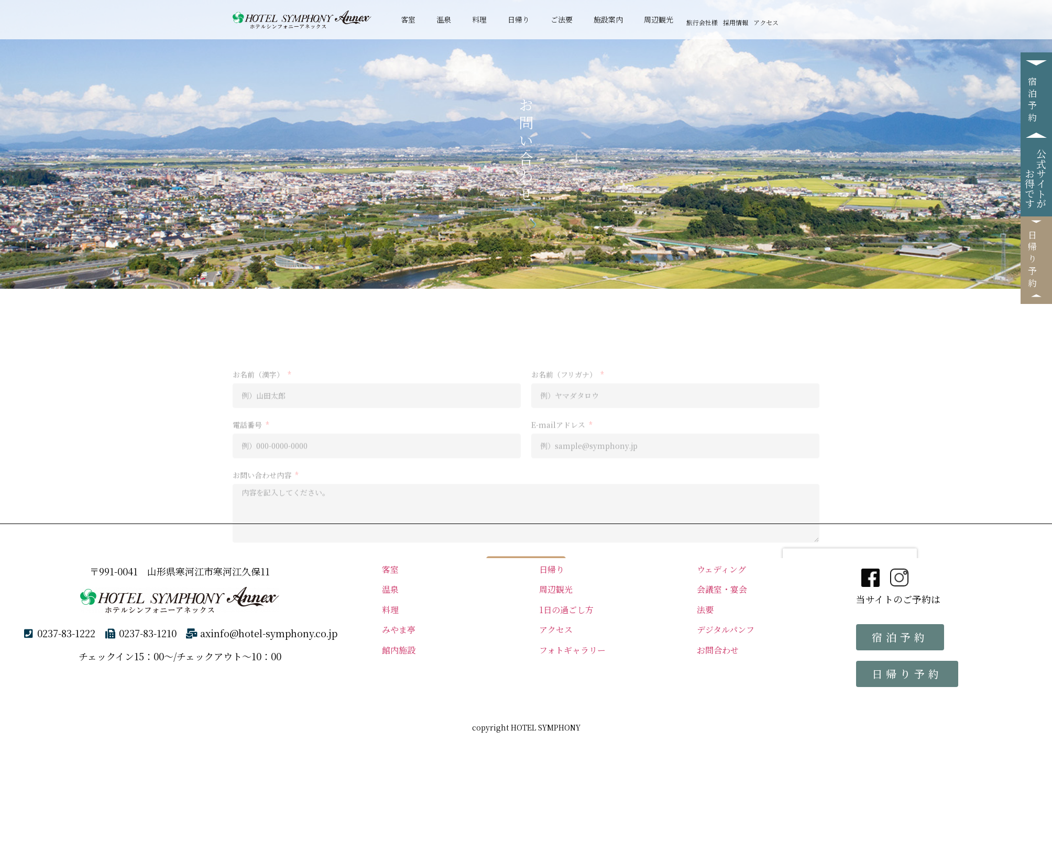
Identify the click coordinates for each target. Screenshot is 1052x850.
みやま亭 (398, 630)
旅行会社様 (702, 22)
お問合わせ (722, 650)
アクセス (766, 22)
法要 (705, 610)
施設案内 (608, 19)
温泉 (443, 19)
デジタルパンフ (725, 630)
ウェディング (721, 569)
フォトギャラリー (572, 650)
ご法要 (562, 19)
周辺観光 (658, 19)
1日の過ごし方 (566, 610)
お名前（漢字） (259, 481)
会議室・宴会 (722, 589)
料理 (479, 19)
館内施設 (403, 650)
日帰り (519, 19)
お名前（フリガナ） (565, 481)
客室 (408, 19)
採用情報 (735, 22)
